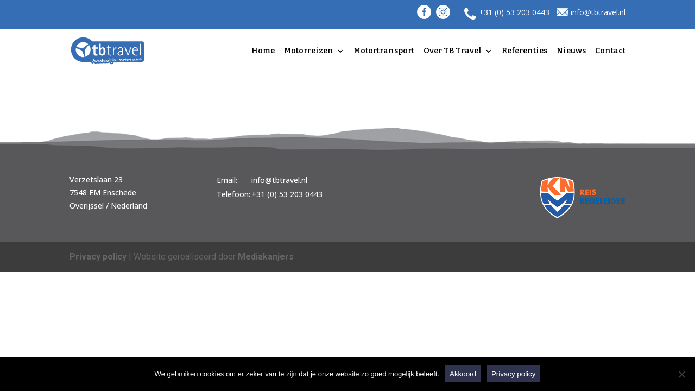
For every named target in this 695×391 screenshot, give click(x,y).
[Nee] (681, 374)
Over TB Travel (453, 51)
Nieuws (571, 51)
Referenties (524, 51)
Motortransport (383, 51)
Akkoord (463, 374)
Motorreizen (308, 51)
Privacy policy (98, 256)
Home (263, 51)
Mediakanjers (266, 256)
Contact (610, 51)
